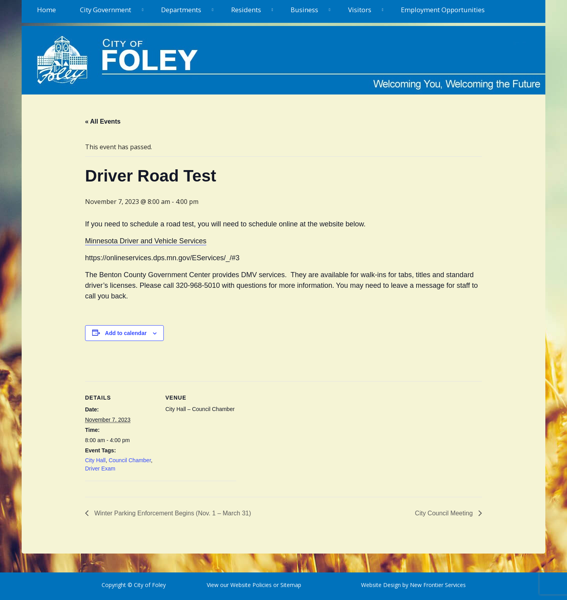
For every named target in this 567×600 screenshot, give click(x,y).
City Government (105, 9)
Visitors (359, 9)
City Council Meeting (444, 513)
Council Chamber (130, 460)
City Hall (95, 460)
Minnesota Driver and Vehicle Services (145, 241)
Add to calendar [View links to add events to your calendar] (126, 333)
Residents (246, 9)
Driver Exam (100, 468)
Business (304, 9)
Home (46, 9)
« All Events (102, 121)
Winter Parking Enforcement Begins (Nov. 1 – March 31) (172, 513)
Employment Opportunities (443, 9)
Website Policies (251, 585)
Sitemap (290, 585)
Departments (181, 9)
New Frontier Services (438, 585)
